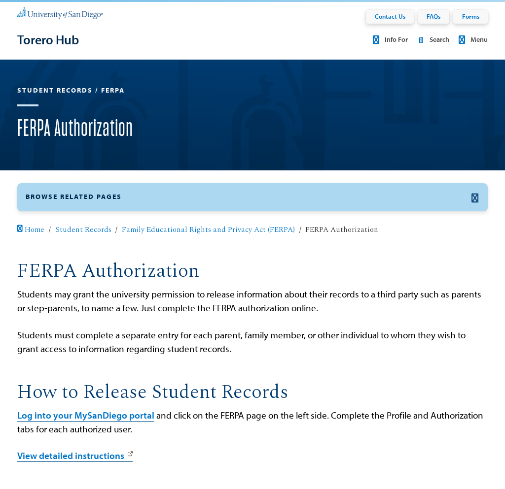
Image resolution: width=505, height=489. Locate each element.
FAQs (433, 16)
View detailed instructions (70, 455)
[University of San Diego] (60, 12)
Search (431, 39)
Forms (470, 16)
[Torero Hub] (48, 39)
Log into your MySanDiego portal (85, 415)
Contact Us (390, 16)
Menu (472, 39)
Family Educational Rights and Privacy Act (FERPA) (208, 229)
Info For (389, 39)
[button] (252, 197)
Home (30, 229)
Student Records (83, 229)
